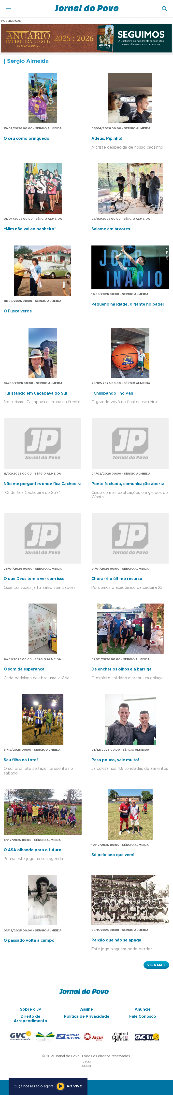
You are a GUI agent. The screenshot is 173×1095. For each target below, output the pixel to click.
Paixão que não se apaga (116, 940)
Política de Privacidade (86, 1016)
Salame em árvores (110, 229)
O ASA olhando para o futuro (32, 850)
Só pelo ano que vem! (112, 855)
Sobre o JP (30, 1009)
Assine (86, 1009)
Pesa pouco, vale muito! (115, 760)
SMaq (86, 1066)
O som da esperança (24, 669)
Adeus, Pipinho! (106, 139)
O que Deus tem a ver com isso (34, 579)
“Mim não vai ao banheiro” (30, 229)
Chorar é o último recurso (116, 579)
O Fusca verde (18, 311)
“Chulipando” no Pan (112, 393)
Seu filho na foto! (21, 760)
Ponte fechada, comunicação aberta (127, 484)
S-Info (86, 1062)
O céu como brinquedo (26, 139)
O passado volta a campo (29, 940)
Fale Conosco (142, 1016)
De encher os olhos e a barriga (121, 669)
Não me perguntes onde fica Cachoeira (43, 484)
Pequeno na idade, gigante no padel (127, 304)
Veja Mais (156, 965)
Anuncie (143, 1009)
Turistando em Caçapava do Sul (35, 393)
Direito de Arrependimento (30, 1019)
